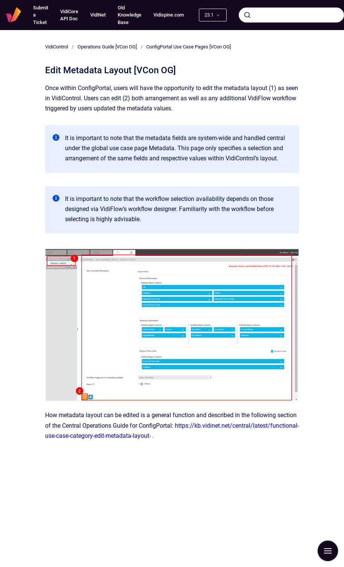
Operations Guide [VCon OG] (107, 47)
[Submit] (247, 15)
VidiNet (98, 15)
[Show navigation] (328, 551)
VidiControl (56, 47)
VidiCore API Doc (69, 15)
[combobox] (291, 15)
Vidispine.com (168, 15)
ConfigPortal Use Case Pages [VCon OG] (188, 47)
